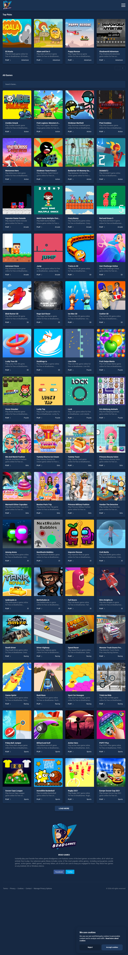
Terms (5, 948)
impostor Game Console (15, 218)
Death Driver (10, 648)
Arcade (26, 227)
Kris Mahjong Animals (108, 409)
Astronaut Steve (12, 266)
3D (90, 275)
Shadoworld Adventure (109, 51)
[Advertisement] (64, 844)
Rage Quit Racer (43, 314)
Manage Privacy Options (42, 948)
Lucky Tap (41, 409)
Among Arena (11, 552)
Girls (27, 465)
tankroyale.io (10, 600)
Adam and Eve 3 (43, 51)
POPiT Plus (104, 743)
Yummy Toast (74, 457)
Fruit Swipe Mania (107, 361)
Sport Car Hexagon (76, 695)
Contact (28, 948)
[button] (117, 68)
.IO (28, 561)
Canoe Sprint (10, 695)
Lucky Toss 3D (11, 361)
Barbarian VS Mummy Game (80, 171)
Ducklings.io (42, 361)
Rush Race (41, 695)
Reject (90, 947)
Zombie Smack (11, 123)
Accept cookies (112, 947)
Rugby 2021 (73, 791)
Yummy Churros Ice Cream (48, 457)
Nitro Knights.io (106, 600)
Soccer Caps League (14, 791)
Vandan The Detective (108, 504)
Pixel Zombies (105, 123)
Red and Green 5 (106, 218)
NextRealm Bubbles (45, 552)
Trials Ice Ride (105, 695)
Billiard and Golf (43, 743)
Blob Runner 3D (11, 314)
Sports (26, 752)
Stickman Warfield (76, 123)
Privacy (13, 948)
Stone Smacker (11, 409)
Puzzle (89, 370)
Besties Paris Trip (44, 504)
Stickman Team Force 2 (46, 171)
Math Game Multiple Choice (48, 218)
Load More (64, 808)
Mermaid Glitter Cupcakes (16, 504)
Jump (39, 266)
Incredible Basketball (46, 791)
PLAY (7, 60)
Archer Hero (73, 743)
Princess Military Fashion (78, 504)
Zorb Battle (104, 552)
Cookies (20, 948)
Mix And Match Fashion (15, 457)
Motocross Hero (12, 171)
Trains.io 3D (73, 266)
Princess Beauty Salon (108, 457)
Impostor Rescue (75, 552)
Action (26, 132)
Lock (70, 409)
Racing (26, 656)
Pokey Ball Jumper (13, 743)
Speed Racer (73, 648)
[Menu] (123, 5)
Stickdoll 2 (103, 171)
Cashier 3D (103, 314)
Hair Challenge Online (108, 266)
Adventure (25, 60)
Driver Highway (43, 648)
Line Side (72, 361)
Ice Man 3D (72, 314)
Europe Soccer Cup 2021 (109, 791)
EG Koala (9, 51)
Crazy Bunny (73, 218)
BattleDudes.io (43, 600)
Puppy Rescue (74, 51)
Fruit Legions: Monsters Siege (49, 123)
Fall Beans (72, 600)
